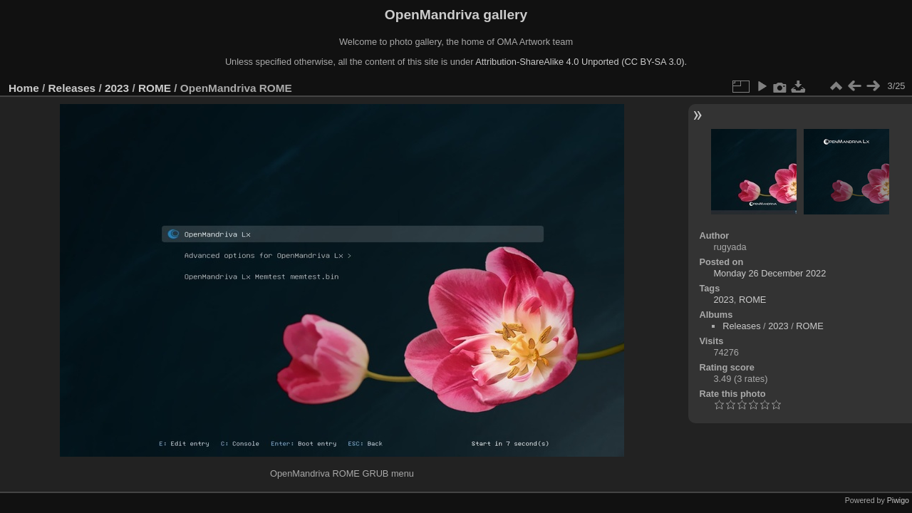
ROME (154, 88)
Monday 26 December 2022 (769, 273)
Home (24, 88)
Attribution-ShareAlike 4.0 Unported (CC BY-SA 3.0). (581, 61)
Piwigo (898, 500)
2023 (117, 88)
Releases (72, 88)
